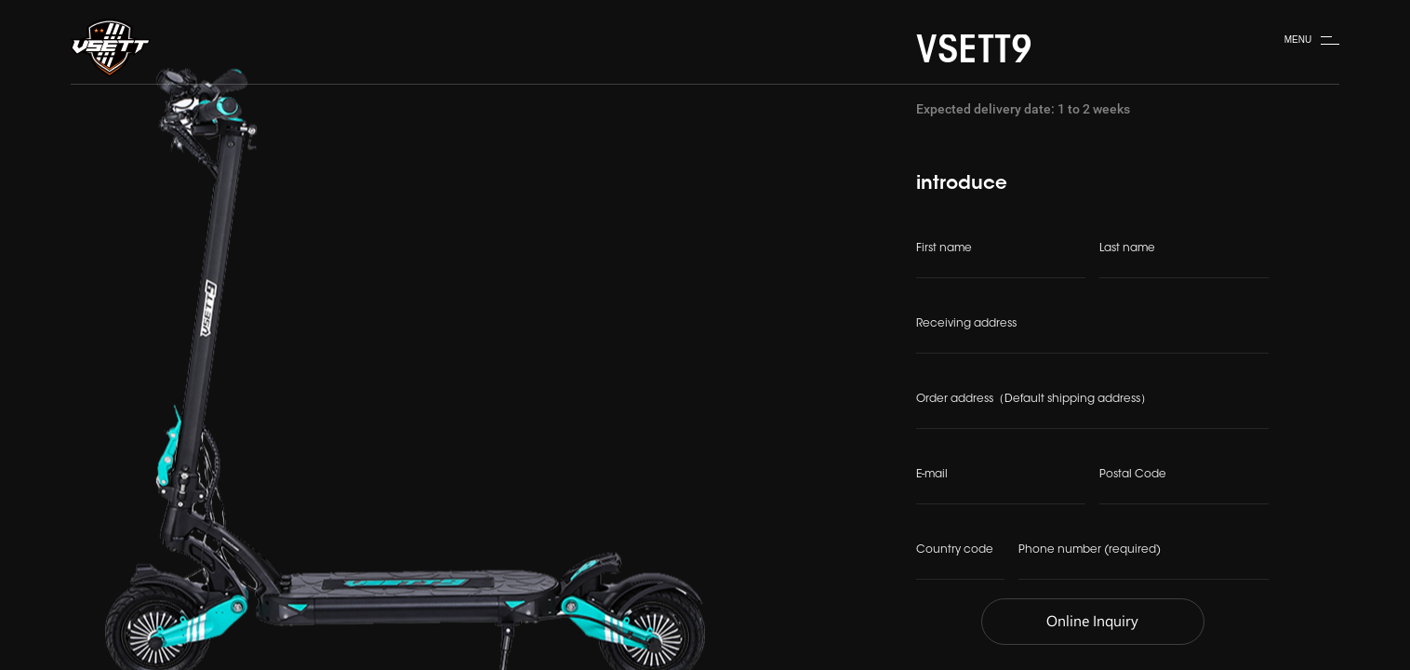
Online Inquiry (1092, 622)
